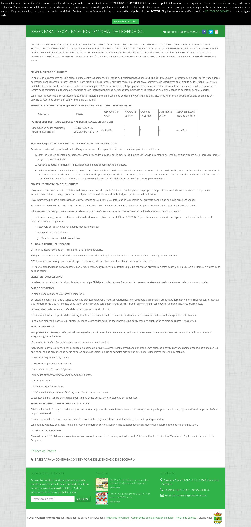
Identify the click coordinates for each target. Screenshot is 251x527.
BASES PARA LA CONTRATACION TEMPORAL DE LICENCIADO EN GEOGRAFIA (83, 459)
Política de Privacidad (117, 517)
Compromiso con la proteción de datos (152, 517)
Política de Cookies (186, 517)
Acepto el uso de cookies (125, 21)
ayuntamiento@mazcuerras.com (189, 495)
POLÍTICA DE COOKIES (217, 11)
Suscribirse (82, 498)
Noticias (171, 32)
